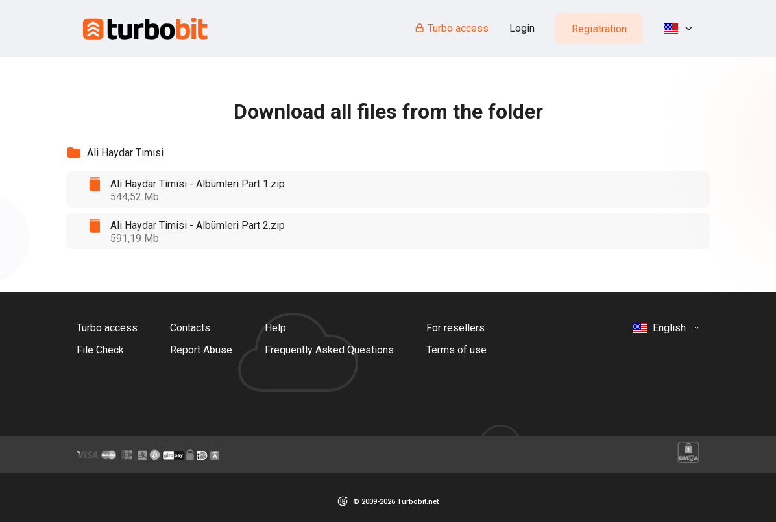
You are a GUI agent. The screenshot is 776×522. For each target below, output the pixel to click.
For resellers (455, 328)
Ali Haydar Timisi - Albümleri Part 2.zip (197, 225)
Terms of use (456, 350)
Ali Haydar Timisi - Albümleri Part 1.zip (197, 184)
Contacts (190, 328)
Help (275, 328)
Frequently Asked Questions (329, 350)
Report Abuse (201, 350)
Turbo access (451, 28)
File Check (100, 350)
